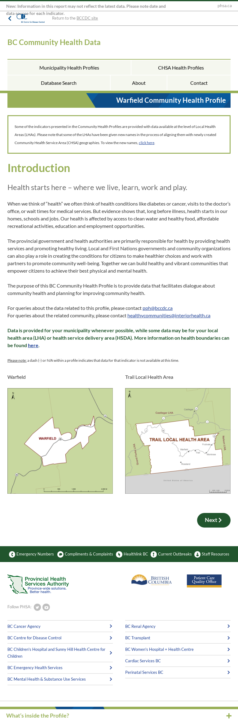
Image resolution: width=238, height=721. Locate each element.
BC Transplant (137, 637)
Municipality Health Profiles (69, 67)
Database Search (59, 83)
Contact (199, 83)
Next (214, 520)
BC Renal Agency (140, 626)
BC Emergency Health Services (35, 667)
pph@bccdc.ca (158, 308)
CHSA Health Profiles (181, 67)
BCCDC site (87, 18)
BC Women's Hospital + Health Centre (159, 649)
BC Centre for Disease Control (34, 637)
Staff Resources (211, 554)
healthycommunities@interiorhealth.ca (168, 315)
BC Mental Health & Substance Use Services (46, 679)
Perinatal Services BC (144, 672)
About (139, 83)
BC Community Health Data (54, 42)
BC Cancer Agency (24, 626)
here (33, 345)
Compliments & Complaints (85, 554)
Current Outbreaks (171, 554)
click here (146, 142)
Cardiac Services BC (143, 660)
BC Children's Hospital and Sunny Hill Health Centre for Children (56, 653)
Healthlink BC (132, 554)
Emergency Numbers (31, 554)
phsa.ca (225, 5)
